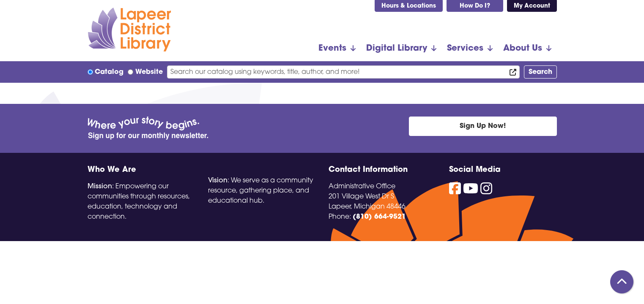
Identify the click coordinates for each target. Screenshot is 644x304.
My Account (532, 6)
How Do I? (475, 6)
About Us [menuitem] (522, 48)
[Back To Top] (621, 281)
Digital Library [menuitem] (396, 48)
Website (149, 72)
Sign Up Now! (483, 126)
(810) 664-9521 (379, 217)
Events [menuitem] (332, 48)
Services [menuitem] (465, 48)
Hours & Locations (408, 6)
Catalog (109, 72)
